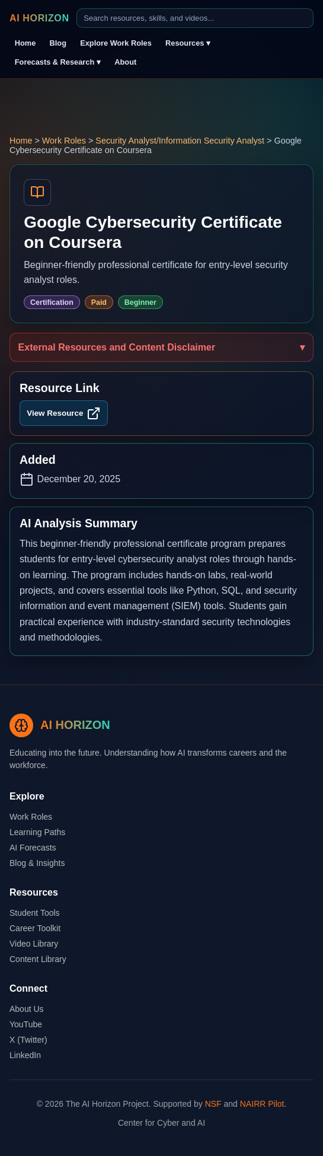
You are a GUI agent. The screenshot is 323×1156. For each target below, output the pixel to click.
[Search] (195, 18)
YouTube (25, 1024)
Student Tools (34, 913)
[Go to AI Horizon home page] (59, 725)
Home (25, 43)
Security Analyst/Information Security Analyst (179, 140)
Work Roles (64, 140)
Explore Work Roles (116, 43)
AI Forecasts (32, 847)
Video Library (33, 943)
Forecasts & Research (58, 62)
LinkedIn (25, 1055)
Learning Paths (37, 832)
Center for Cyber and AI (161, 1123)
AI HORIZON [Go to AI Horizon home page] (39, 18)
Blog (58, 43)
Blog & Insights (37, 863)
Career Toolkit (34, 928)
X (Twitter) (28, 1039)
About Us (26, 1009)
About (125, 62)
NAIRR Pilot (262, 1104)
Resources (187, 43)
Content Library (37, 959)
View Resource (63, 413)
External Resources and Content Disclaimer (117, 347)
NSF (213, 1104)
